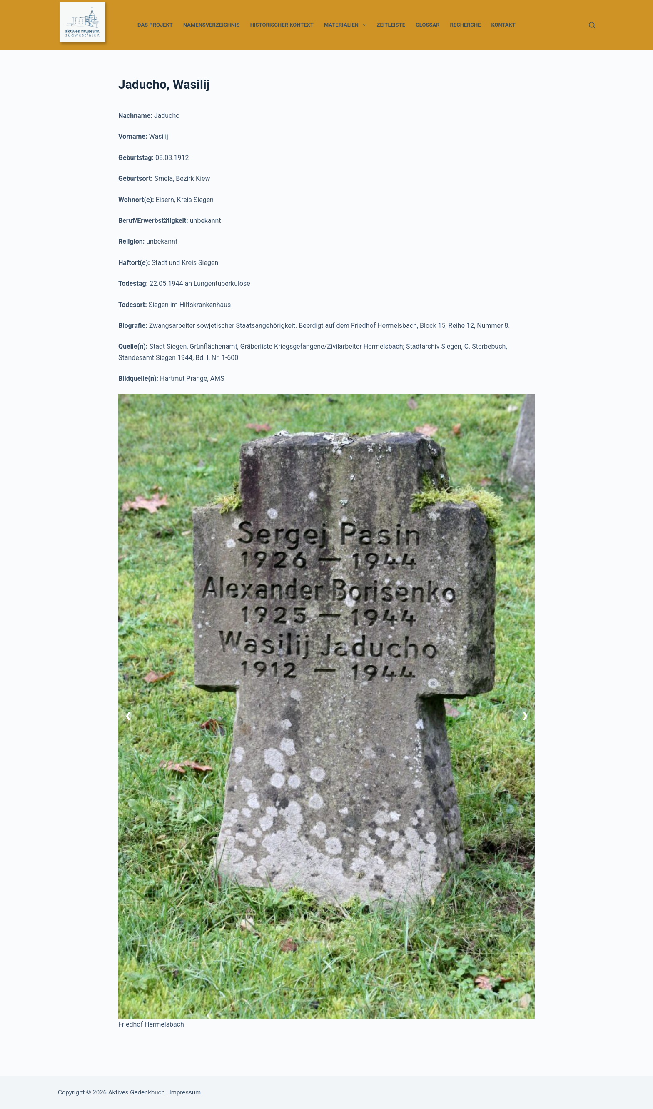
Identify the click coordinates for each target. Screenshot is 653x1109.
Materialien (347, 25)
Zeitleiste (391, 25)
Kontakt (503, 25)
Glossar (428, 25)
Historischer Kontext (282, 25)
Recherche (465, 25)
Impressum (185, 1092)
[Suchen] (592, 25)
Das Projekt (155, 25)
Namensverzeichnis (211, 25)
